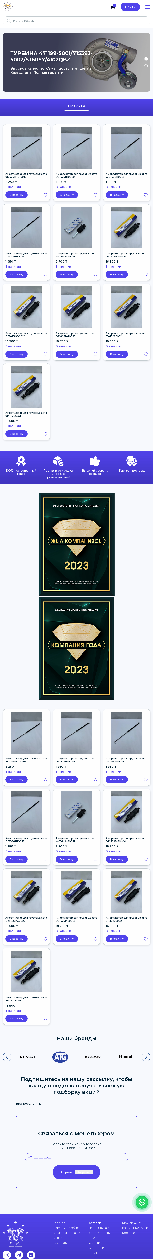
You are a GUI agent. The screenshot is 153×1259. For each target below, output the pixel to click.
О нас (58, 1238)
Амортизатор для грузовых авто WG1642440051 (76, 255)
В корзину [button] (16, 194)
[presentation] (7, 1057)
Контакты (60, 1243)
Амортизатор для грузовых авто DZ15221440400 (126, 255)
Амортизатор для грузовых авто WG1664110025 (126, 175)
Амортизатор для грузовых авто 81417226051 (26, 414)
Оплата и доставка (67, 1233)
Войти (130, 7)
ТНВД (93, 1253)
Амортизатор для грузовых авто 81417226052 (126, 335)
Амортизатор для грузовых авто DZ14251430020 (26, 335)
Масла (93, 1238)
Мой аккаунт (131, 1223)
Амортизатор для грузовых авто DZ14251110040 (76, 175)
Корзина (128, 1233)
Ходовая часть (99, 1233)
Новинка (76, 106)
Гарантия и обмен (67, 1228)
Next (145, 62)
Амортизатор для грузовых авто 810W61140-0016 (26, 175)
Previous (7, 62)
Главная (59, 1223)
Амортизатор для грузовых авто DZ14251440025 (76, 335)
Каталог (95, 1223)
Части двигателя (101, 1228)
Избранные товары (136, 1228)
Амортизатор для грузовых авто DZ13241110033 (26, 255)
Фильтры (95, 1243)
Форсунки (96, 1248)
